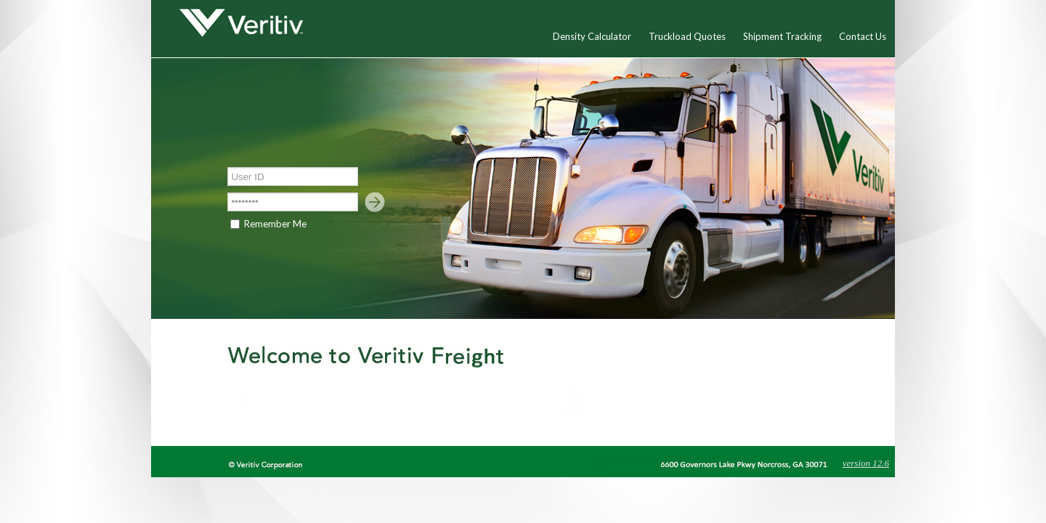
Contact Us (862, 36)
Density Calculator (592, 36)
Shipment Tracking (782, 36)
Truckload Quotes (687, 36)
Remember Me (275, 224)
